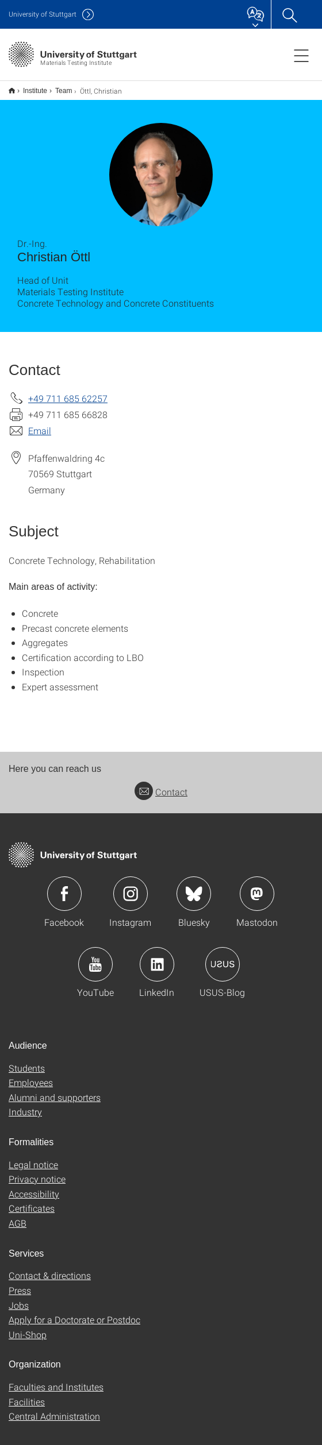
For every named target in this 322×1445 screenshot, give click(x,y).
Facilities (27, 1394)
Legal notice (33, 1157)
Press (20, 1283)
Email (39, 423)
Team (57, 87)
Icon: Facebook (64, 886)
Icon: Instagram (130, 886)
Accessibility (34, 1186)
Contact (161, 784)
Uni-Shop (28, 1327)
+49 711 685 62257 (68, 391)
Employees (31, 1075)
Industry (25, 1104)
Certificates (32, 1201)
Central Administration (54, 1408)
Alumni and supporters (55, 1090)
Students (27, 1060)
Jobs (19, 1298)
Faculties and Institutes (56, 1379)
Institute (29, 87)
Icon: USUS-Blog (222, 957)
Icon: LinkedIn (157, 957)
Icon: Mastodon (257, 886)
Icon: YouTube (95, 957)
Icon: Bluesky (194, 886)
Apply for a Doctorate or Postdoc (74, 1312)
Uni (42, 14)
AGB (17, 1216)
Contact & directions (50, 1268)
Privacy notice (37, 1171)
